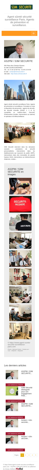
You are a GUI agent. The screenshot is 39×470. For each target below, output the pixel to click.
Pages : (16, 455)
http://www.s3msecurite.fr (19, 74)
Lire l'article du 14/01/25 (15, 433)
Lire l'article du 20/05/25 (15, 417)
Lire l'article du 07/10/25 (15, 401)
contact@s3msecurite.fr (16, 72)
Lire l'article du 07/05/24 (15, 450)
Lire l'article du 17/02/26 (15, 385)
